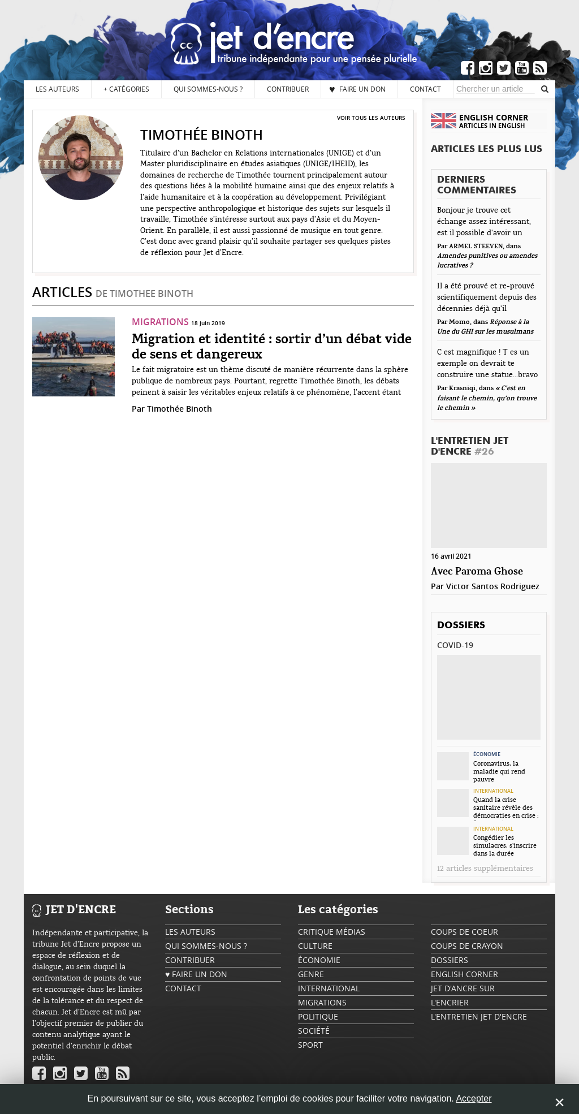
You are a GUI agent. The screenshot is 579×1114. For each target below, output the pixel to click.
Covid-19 (455, 645)
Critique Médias (331, 931)
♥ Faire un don (357, 89)
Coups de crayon (467, 945)
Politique (318, 1016)
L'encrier (450, 1002)
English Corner (464, 974)
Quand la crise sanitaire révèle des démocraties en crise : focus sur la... (506, 808)
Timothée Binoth (179, 408)
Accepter (473, 1098)
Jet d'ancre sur (463, 988)
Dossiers (461, 626)
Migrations (160, 322)
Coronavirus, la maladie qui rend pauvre (499, 771)
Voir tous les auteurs (371, 118)
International (493, 791)
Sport (310, 1044)
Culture (315, 945)
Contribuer (288, 88)
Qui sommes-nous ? (208, 88)
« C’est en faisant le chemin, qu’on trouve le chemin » (487, 398)
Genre (311, 974)
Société (314, 1030)
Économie (486, 754)
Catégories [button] (126, 89)
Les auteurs (57, 88)
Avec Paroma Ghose (477, 572)
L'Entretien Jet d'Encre (469, 447)
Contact (425, 88)
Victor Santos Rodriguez (492, 586)
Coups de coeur (464, 931)
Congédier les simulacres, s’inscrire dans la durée (505, 845)
